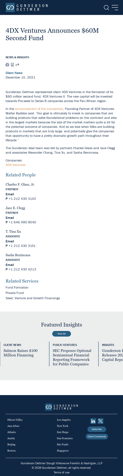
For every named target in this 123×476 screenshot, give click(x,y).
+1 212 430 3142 (22, 199)
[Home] (27, 7)
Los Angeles (64, 419)
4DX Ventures (15, 165)
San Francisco (65, 438)
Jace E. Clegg (15, 208)
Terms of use (61, 472)
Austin (11, 438)
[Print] (7, 65)
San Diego (63, 432)
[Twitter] (100, 421)
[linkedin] (93, 421)
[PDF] (12, 65)
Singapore (63, 450)
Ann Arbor (13, 425)
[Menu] (113, 7)
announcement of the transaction (39, 109)
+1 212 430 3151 (22, 246)
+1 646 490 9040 (22, 222)
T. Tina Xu (13, 231)
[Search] (106, 7)
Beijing (11, 444)
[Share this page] (17, 65)
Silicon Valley (15, 419)
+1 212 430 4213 (22, 269)
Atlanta (11, 432)
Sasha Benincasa (18, 255)
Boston (11, 450)
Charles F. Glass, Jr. (20, 184)
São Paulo (63, 444)
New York (62, 425)
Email (10, 194)
